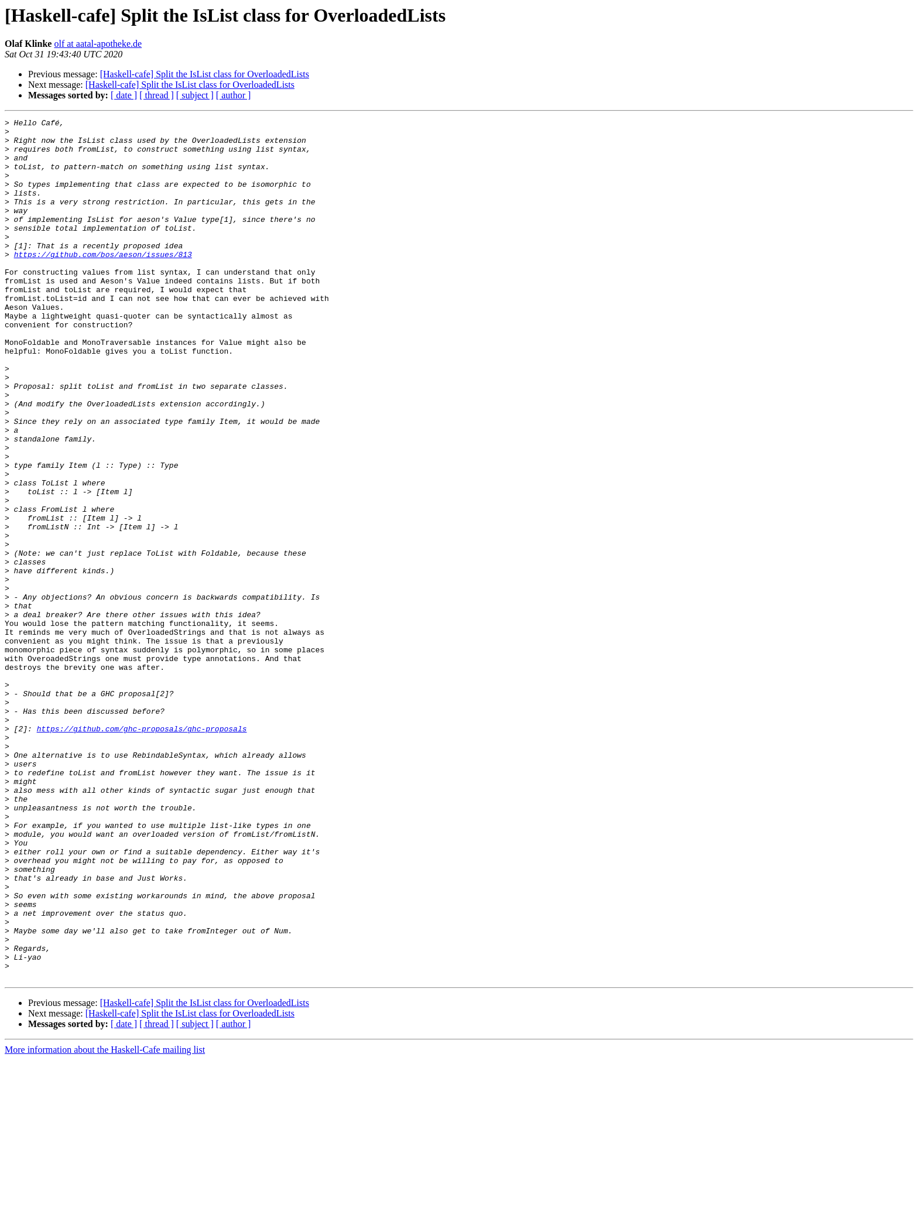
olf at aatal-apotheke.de (98, 44)
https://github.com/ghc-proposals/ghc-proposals (142, 851)
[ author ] (233, 95)
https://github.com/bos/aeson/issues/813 (103, 282)
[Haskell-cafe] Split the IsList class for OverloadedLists (204, 74)
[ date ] (124, 95)
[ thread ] (156, 95)
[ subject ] (195, 95)
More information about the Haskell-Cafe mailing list (105, 1222)
